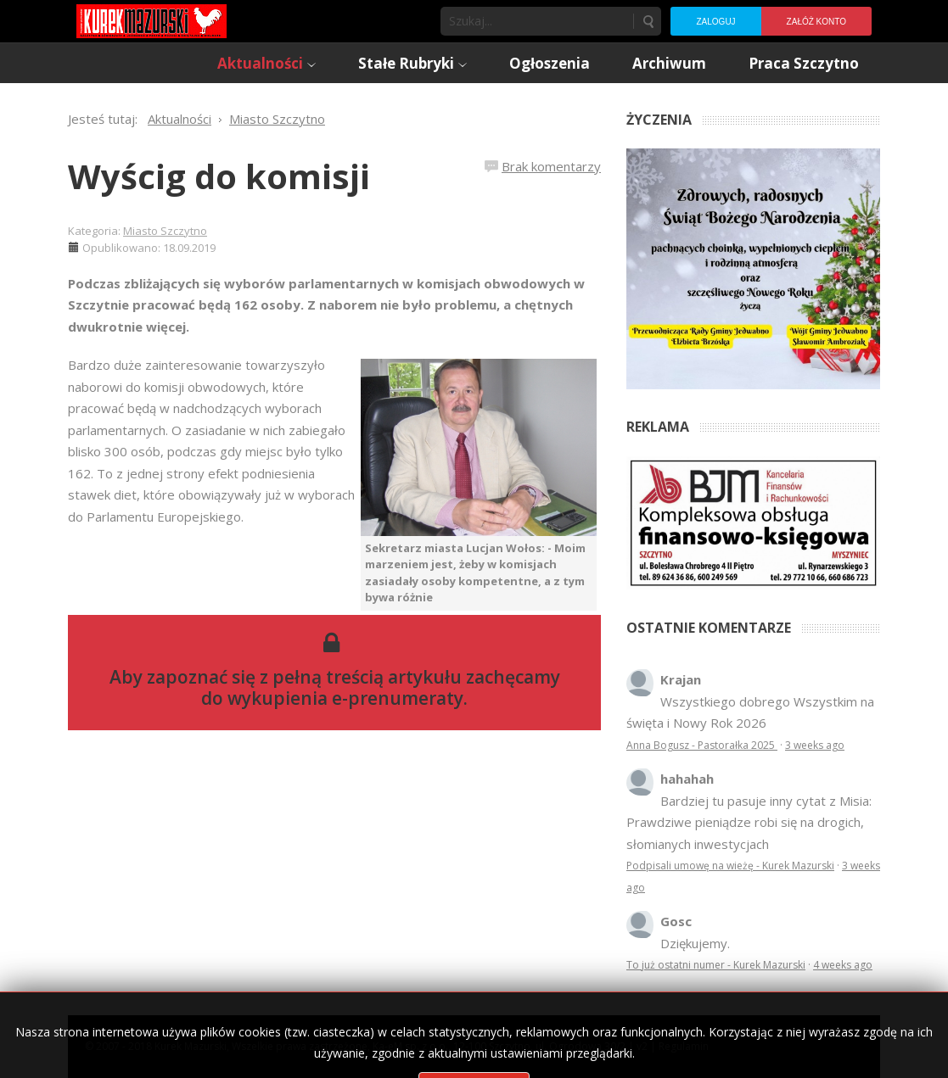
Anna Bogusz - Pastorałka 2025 (701, 745)
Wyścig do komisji (219, 176)
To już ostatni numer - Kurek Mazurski (715, 965)
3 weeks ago (814, 745)
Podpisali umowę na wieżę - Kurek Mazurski (730, 865)
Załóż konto (816, 21)
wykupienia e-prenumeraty (345, 698)
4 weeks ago (842, 965)
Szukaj (647, 21)
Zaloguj (715, 21)
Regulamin (684, 1046)
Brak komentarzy (551, 166)
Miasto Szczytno (165, 230)
